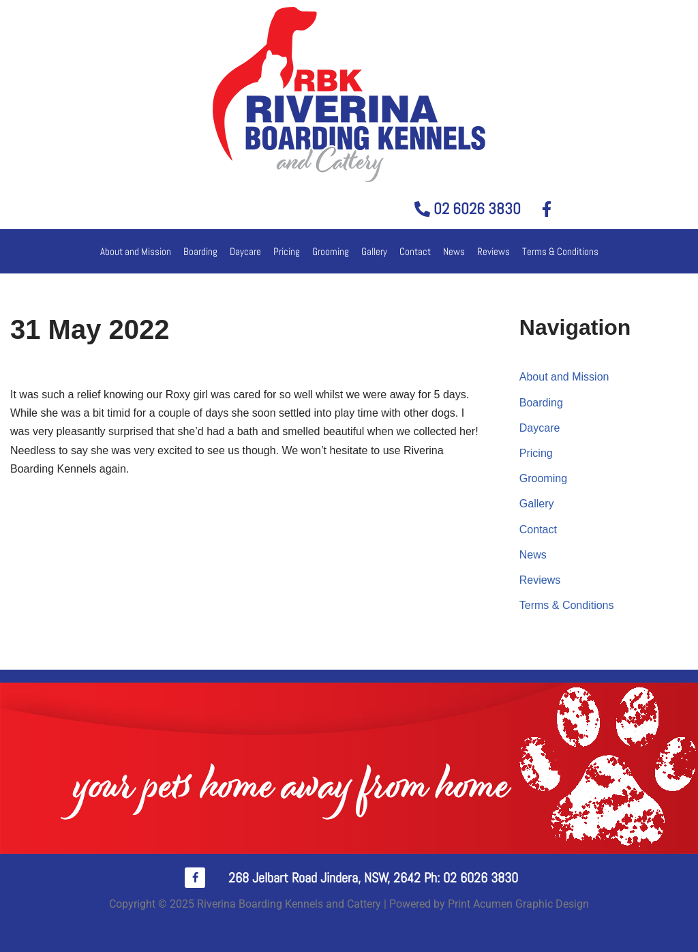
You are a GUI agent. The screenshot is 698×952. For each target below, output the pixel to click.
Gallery (374, 251)
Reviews (493, 251)
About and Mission (135, 251)
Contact (415, 251)
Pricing (286, 251)
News (454, 251)
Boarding (200, 251)
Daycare (245, 251)
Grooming (330, 251)
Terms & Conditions (560, 251)
